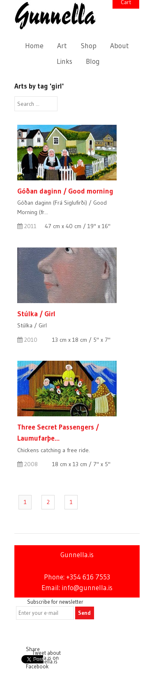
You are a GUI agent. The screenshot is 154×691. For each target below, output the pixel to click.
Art (62, 45)
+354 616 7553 (88, 577)
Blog (93, 61)
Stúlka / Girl (36, 313)
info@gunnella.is (87, 588)
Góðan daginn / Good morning (65, 191)
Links (64, 61)
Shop (89, 45)
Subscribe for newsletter (55, 601)
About (119, 45)
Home (34, 45)
